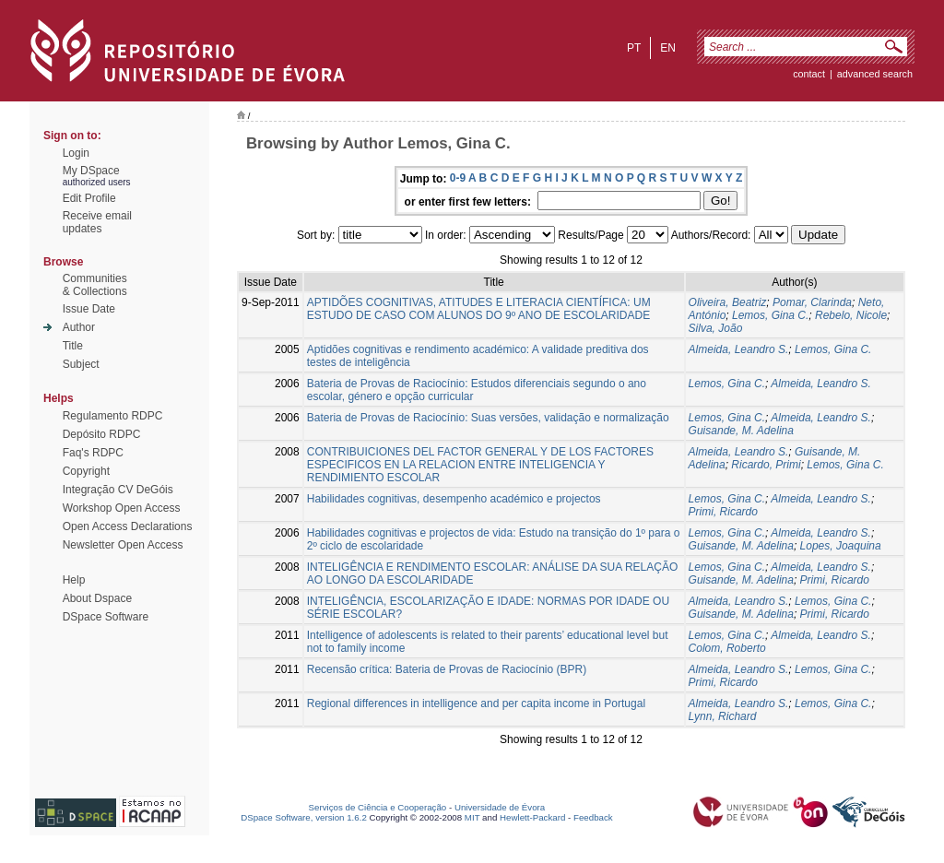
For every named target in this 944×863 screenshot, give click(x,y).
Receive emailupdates (97, 222)
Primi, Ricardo (723, 511)
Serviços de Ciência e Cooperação (378, 807)
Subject (81, 364)
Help (74, 579)
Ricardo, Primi (765, 464)
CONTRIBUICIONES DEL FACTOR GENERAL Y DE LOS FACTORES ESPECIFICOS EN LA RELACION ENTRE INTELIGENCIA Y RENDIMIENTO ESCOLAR (480, 464)
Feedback (593, 817)
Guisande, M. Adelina (741, 430)
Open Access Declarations (128, 526)
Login (76, 153)
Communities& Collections (95, 285)
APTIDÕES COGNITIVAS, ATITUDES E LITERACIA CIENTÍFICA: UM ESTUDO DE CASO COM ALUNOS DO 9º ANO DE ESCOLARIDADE (479, 309)
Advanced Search (875, 73)
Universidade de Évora (499, 807)
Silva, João (716, 328)
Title (73, 345)
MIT (472, 817)
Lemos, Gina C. (770, 315)
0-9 (458, 177)
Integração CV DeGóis (118, 489)
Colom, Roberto (727, 648)
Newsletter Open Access (123, 544)
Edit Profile (89, 198)
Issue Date (89, 308)
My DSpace (91, 170)
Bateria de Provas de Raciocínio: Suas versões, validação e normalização (488, 417)
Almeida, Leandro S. (739, 349)
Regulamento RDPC (113, 415)
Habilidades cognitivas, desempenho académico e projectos (454, 498)
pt (634, 47)
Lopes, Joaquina (840, 545)
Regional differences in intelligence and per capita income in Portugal (476, 703)
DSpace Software (105, 616)
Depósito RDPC (102, 434)
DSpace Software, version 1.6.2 (304, 817)
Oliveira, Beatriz (728, 302)
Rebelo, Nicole (851, 315)
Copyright (86, 471)
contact (809, 73)
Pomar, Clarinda (812, 302)
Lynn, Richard (723, 716)
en (668, 47)
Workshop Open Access (122, 508)
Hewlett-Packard (532, 817)
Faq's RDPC (93, 452)
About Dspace (97, 598)
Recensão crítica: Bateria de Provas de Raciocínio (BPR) (446, 669)
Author (79, 327)
